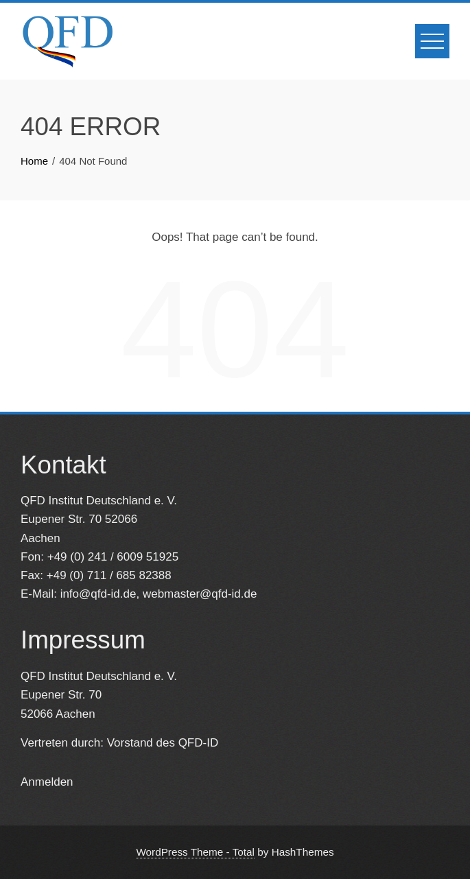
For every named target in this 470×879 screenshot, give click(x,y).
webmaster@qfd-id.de (200, 593)
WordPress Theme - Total (195, 852)
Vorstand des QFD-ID (163, 742)
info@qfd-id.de (98, 593)
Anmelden (47, 781)
